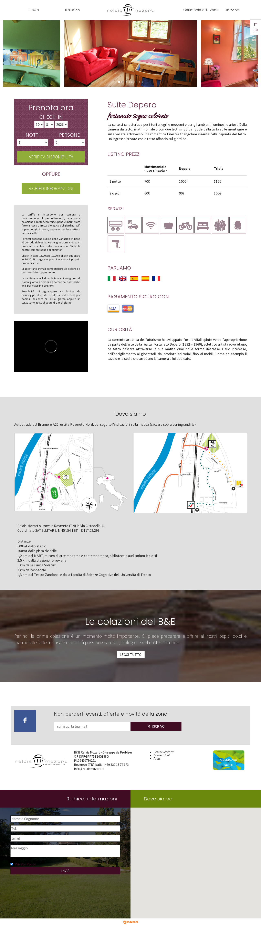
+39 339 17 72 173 (117, 764)
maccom (130, 922)
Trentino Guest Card (226, 752)
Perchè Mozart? (164, 752)
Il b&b (34, 10)
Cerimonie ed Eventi (201, 10)
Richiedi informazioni (51, 188)
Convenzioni (162, 755)
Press (157, 758)
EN (255, 30)
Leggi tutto (131, 654)
